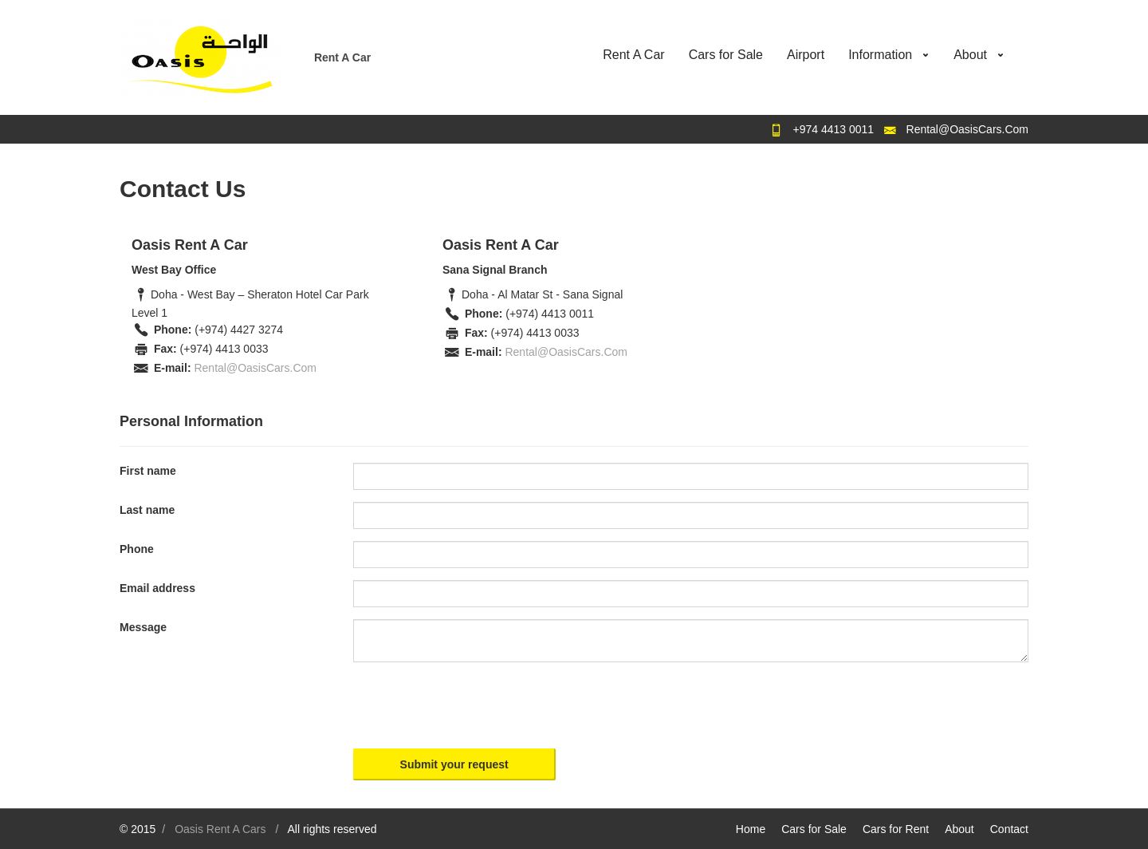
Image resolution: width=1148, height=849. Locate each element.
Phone (137, 549)
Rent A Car (633, 54)
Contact (1009, 829)
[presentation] (474, 705)
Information (880, 54)
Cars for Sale (726, 54)
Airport (805, 54)
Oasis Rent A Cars (220, 829)
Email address (157, 588)
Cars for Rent (896, 829)
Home (750, 829)
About (970, 54)
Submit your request (454, 764)
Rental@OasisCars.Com (967, 129)
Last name (147, 509)
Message (143, 627)
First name (148, 470)
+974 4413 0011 (834, 129)
